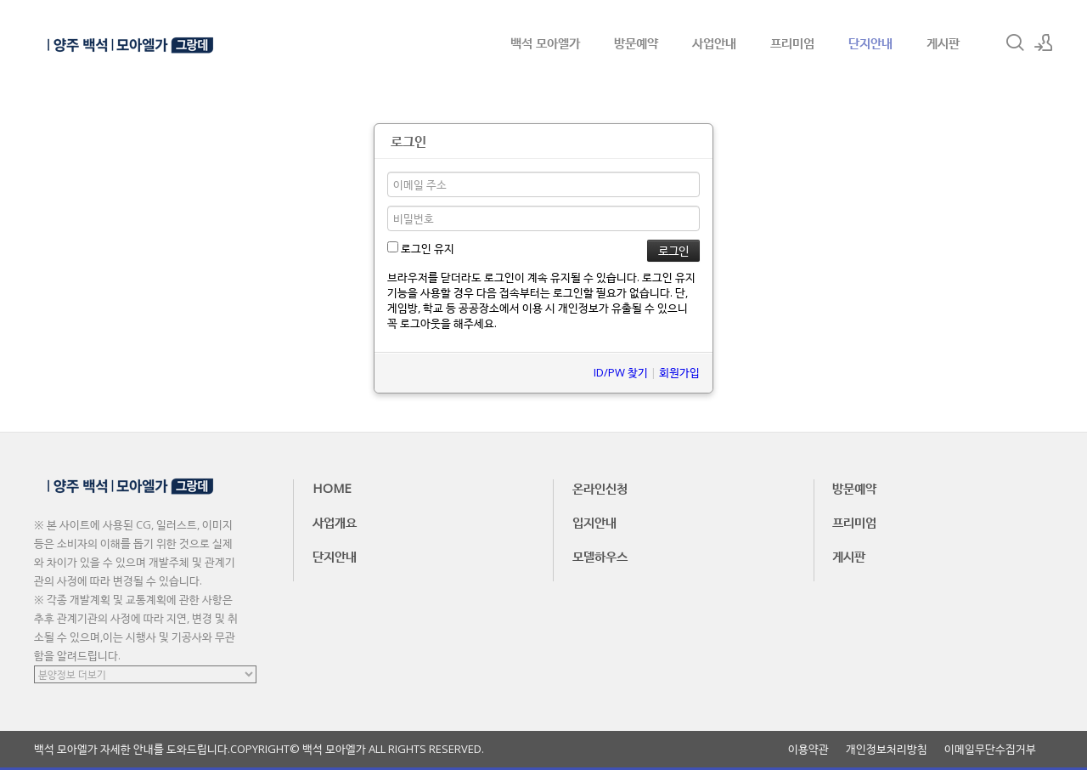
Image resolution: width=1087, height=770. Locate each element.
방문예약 (636, 42)
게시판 (943, 42)
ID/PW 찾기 (621, 372)
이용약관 (808, 749)
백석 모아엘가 (545, 42)
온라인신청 (600, 487)
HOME (332, 487)
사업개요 (335, 521)
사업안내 (714, 42)
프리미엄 (792, 42)
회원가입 (679, 372)
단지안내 (870, 42)
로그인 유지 (420, 248)
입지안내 (594, 521)
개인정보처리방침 (886, 749)
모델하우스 (600, 555)
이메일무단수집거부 (990, 749)
